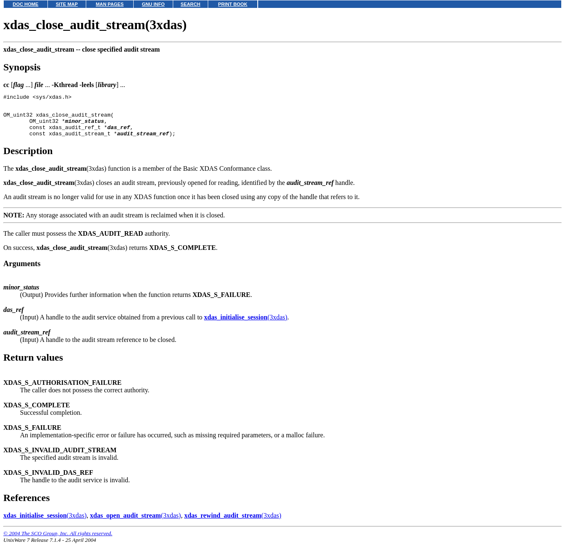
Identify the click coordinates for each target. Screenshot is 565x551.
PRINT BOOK (232, 4)
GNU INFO (153, 4)
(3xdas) (245, 324)
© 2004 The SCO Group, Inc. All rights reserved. (57, 541)
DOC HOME (26, 4)
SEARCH (190, 4)
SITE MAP (67, 4)
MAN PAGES (110, 4)
